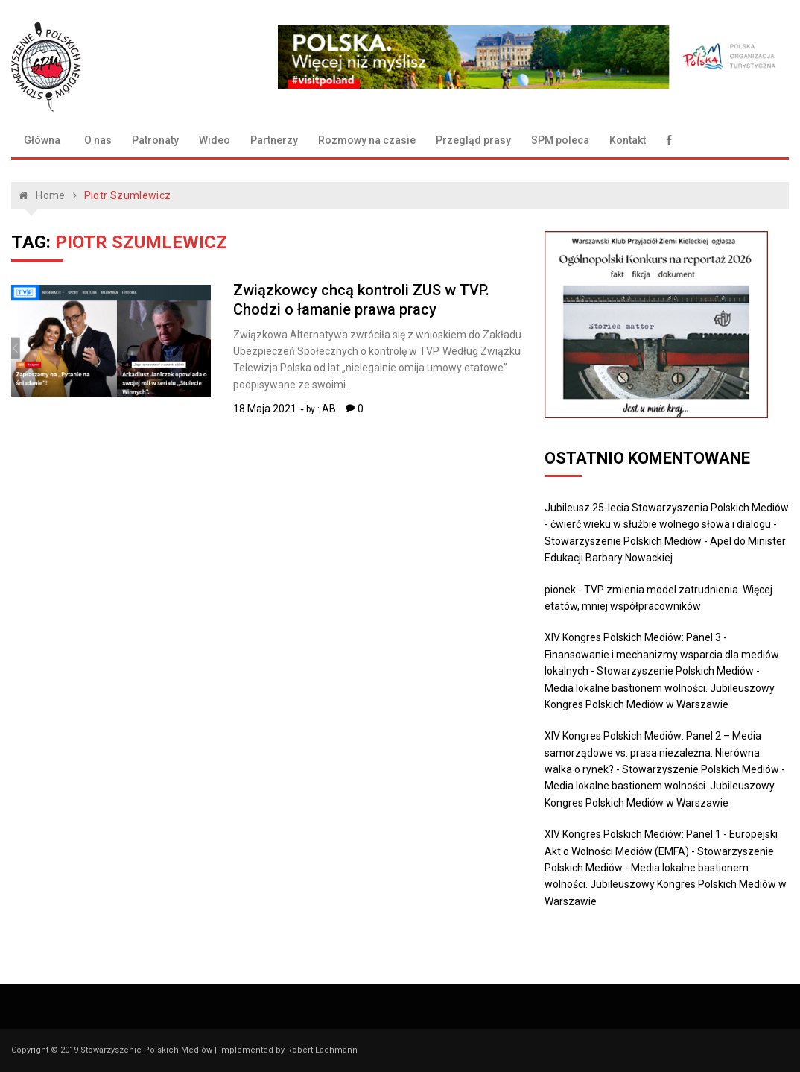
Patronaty (155, 140)
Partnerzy (274, 140)
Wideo (214, 140)
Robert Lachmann (322, 1050)
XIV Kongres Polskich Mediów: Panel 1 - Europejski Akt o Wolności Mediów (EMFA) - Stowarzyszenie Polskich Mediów (661, 851)
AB (329, 408)
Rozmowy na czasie (367, 140)
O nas (98, 140)
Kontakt (627, 140)
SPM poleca (560, 140)
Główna (42, 140)
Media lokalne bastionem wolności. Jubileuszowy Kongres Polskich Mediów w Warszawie (666, 884)
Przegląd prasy (473, 140)
